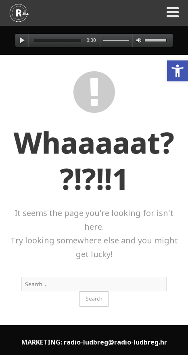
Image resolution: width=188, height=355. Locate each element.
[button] (177, 70)
